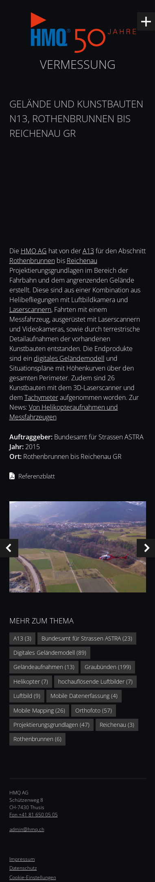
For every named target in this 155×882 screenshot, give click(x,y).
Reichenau (82, 260)
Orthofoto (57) (93, 710)
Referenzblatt (36, 476)
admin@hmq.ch (26, 829)
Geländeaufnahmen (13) (43, 667)
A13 (88, 250)
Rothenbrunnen (32, 260)
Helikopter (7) (30, 681)
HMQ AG (34, 250)
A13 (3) (22, 638)
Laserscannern (30, 309)
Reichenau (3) (117, 724)
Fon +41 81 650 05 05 (33, 814)
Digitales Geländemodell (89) (49, 652)
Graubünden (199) (108, 667)
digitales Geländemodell (69, 358)
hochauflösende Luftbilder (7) (95, 681)
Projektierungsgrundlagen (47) (51, 724)
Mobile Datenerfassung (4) (84, 696)
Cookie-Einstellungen (32, 877)
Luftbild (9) (26, 696)
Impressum (22, 859)
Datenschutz (23, 867)
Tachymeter (41, 397)
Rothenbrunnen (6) (37, 739)
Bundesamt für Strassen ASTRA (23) (86, 638)
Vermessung (78, 64)
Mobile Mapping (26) (39, 710)
